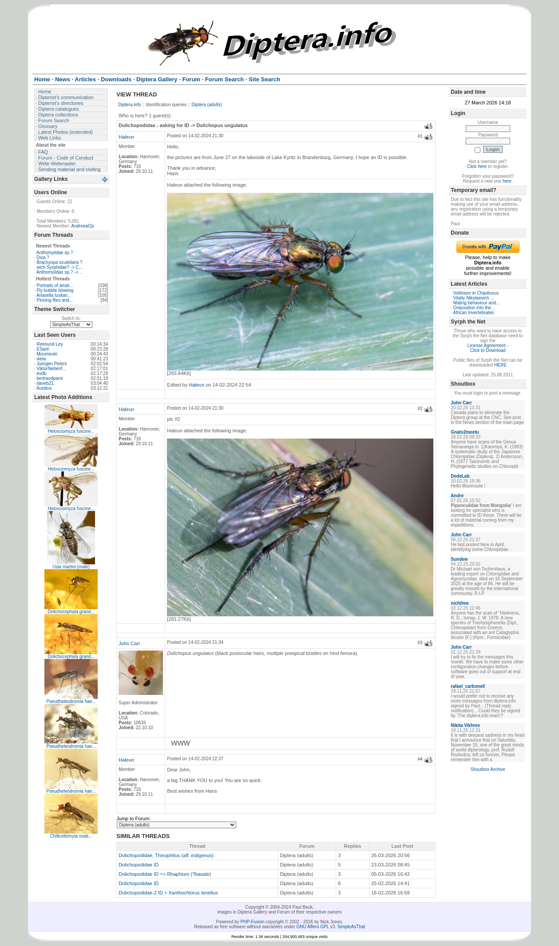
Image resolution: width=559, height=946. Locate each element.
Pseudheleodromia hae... (71, 701)
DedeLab (460, 476)
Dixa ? (43, 257)
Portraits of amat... (55, 285)
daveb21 (45, 383)
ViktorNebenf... (51, 368)
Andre (457, 495)
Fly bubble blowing (55, 290)
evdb (42, 373)
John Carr (129, 643)
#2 (419, 408)
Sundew (459, 559)
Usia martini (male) (71, 566)
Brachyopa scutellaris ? (60, 262)
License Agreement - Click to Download (488, 348)
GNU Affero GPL (313, 926)
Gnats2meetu (465, 432)
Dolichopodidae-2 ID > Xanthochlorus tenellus (168, 892)
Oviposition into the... (474, 307)
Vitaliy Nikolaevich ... (473, 297)
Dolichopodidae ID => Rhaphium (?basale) (165, 874)
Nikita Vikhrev (465, 725)
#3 (419, 642)
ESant (43, 349)
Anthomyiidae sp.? (54, 252)
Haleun (126, 137)
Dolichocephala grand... (71, 611)
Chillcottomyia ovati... (71, 836)
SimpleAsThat (351, 926)
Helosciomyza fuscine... (71, 431)
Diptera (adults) (206, 104)
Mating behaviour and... (476, 302)
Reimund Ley (50, 344)
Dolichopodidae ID (139, 864)
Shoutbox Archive (488, 769)
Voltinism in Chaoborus (476, 293)
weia (41, 358)
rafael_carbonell (468, 686)
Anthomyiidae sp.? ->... (59, 272)
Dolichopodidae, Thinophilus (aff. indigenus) (166, 855)
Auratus (44, 388)
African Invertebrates (473, 312)
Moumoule (47, 353)
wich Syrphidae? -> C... (60, 267)
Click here (477, 166)
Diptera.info (129, 104)
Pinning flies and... (55, 300)
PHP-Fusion (253, 921)
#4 (419, 759)
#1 (419, 136)
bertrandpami (50, 378)
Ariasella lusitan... (53, 295)
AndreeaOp (82, 226)
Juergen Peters (52, 363)
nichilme (460, 603)
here (507, 181)
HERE (500, 365)
